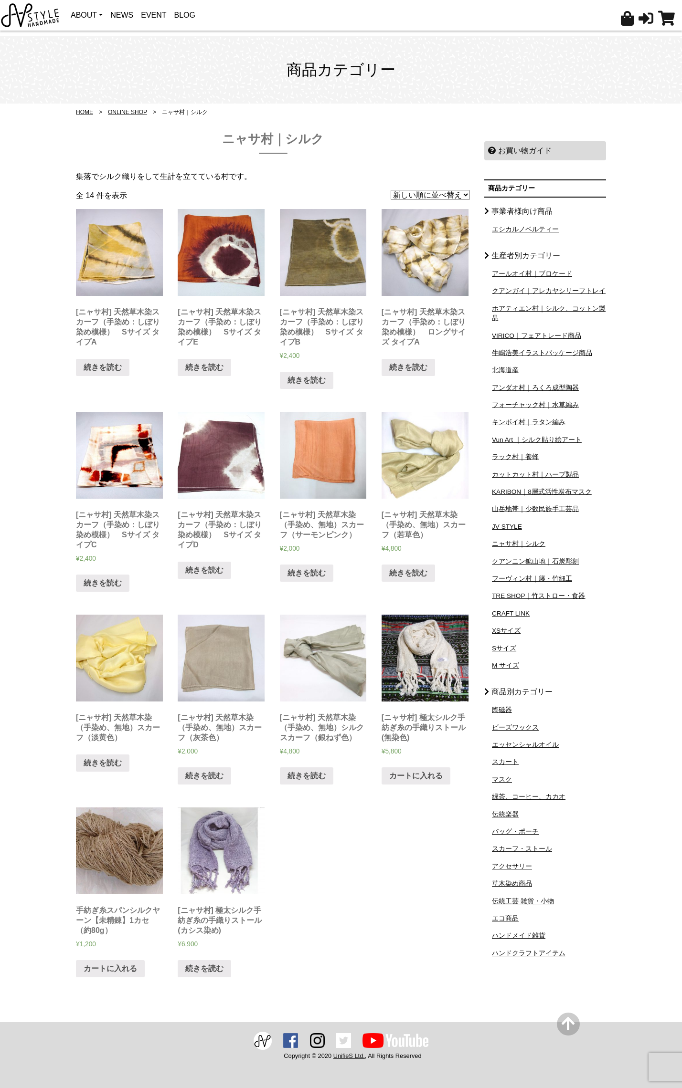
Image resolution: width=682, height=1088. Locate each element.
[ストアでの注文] (430, 195)
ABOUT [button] (84, 15)
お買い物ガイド (520, 150)
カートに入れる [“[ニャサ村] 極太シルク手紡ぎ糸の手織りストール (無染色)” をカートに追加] (416, 776)
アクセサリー (512, 866)
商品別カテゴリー (522, 692)
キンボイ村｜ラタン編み (528, 422)
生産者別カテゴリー (525, 255)
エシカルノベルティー (525, 229)
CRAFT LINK (511, 613)
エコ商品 (505, 918)
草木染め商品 (512, 883)
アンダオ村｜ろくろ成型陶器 (535, 387)
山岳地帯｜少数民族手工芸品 (535, 509)
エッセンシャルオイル (525, 744)
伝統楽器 (505, 814)
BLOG (184, 15)
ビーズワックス (515, 727)
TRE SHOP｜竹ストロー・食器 (539, 595)
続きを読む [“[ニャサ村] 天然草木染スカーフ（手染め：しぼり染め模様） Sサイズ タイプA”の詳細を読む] (103, 367)
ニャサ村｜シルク (518, 543)
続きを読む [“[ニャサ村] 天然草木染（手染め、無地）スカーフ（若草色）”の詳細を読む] (408, 573)
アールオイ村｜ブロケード (532, 273)
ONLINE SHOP (127, 112)
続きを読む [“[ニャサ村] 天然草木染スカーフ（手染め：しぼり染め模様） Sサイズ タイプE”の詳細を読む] (204, 367)
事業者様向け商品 (522, 211)
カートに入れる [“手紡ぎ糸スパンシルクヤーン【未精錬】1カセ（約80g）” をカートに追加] (110, 968)
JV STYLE (507, 526)
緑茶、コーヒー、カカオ (528, 796)
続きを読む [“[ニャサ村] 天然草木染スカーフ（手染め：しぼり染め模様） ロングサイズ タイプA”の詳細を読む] (408, 367)
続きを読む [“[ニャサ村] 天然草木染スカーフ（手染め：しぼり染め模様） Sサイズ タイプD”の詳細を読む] (204, 570)
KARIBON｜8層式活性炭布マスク (542, 491)
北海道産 (505, 370)
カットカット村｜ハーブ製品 (535, 474)
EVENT (153, 15)
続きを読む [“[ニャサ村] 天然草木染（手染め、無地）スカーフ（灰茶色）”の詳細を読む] (204, 776)
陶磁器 (502, 709)
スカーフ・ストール (522, 848)
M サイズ (505, 665)
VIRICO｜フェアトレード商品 (536, 335)
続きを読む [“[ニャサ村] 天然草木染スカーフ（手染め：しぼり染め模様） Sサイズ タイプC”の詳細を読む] (103, 583)
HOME (84, 112)
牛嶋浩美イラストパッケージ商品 (542, 352)
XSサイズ (506, 630)
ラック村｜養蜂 (515, 456)
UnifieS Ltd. (349, 1055)
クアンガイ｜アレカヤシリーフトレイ (549, 290)
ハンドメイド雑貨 (518, 935)
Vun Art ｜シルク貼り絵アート (537, 439)
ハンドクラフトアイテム (528, 953)
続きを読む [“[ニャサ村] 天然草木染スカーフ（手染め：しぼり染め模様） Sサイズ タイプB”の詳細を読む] (307, 380)
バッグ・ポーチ (515, 831)
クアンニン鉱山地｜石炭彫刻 (535, 561)
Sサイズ (504, 648)
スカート (505, 761)
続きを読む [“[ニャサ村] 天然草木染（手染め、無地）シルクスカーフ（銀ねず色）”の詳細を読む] (307, 776)
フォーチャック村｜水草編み (535, 404)
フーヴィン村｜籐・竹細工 (532, 578)
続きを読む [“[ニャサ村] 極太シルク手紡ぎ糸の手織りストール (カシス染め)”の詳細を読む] (204, 968)
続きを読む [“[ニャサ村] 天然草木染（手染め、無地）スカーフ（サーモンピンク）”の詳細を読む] (307, 573)
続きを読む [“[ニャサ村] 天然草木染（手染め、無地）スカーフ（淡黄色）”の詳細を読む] (103, 763)
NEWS (121, 15)
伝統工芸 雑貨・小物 (523, 901)
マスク (502, 779)
